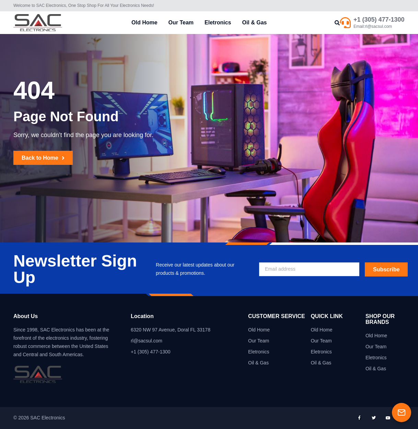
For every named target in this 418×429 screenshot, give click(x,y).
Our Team (181, 22)
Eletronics (218, 22)
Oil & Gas (254, 22)
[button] (337, 22)
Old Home (144, 22)
